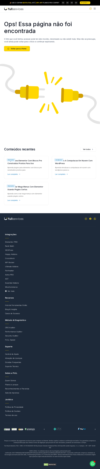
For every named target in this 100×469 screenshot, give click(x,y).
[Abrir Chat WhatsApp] (92, 463)
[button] (44, 429)
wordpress (58, 160)
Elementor (11, 160)
